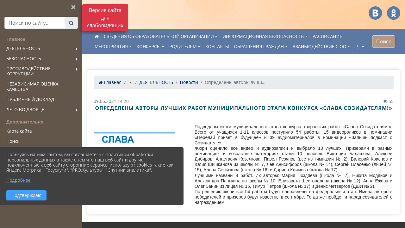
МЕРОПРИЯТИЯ (111, 46)
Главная (110, 82)
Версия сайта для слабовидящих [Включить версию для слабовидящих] (105, 18)
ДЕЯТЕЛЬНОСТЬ (156, 82)
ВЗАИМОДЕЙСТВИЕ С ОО (319, 46)
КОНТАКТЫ (217, 46)
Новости (189, 82)
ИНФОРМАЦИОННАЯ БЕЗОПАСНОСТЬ (263, 36)
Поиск (383, 41)
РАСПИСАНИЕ (327, 36)
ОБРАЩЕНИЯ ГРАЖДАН (259, 46)
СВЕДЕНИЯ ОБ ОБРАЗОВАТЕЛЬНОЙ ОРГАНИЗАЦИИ (159, 36)
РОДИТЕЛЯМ (182, 46)
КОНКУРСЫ (149, 46)
